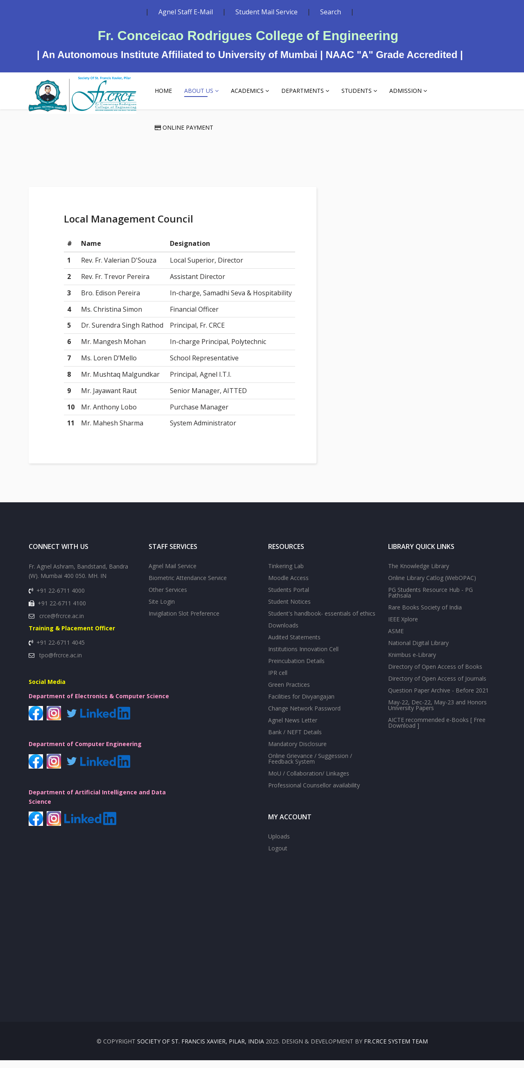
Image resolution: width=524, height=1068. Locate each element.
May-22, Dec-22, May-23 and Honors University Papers (437, 712)
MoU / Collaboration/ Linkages (308, 781)
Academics (247, 90)
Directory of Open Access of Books (435, 674)
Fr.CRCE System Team (396, 1049)
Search (330, 11)
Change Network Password (304, 716)
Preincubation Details (296, 668)
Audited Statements (294, 645)
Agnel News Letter (292, 728)
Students (356, 90)
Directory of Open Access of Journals (437, 686)
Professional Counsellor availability (314, 793)
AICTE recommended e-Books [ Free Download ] (437, 730)
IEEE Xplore (403, 627)
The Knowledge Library (418, 574)
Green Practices (289, 692)
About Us (198, 90)
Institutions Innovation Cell (303, 657)
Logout (277, 856)
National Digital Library (418, 650)
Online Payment (184, 127)
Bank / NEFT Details (295, 740)
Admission (405, 90)
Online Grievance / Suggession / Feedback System (310, 766)
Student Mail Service (266, 11)
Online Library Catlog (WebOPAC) (432, 585)
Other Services (168, 597)
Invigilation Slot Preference (184, 621)
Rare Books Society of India (425, 615)
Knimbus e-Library (412, 662)
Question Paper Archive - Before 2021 (438, 698)
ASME (396, 639)
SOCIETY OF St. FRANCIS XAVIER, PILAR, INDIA (200, 1049)
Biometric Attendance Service (188, 585)
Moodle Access (288, 585)
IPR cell (277, 680)
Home (163, 90)
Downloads (283, 633)
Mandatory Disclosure (297, 751)
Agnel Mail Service (172, 574)
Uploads (279, 844)
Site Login (162, 609)
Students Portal (288, 597)
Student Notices (289, 609)
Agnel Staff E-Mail (185, 11)
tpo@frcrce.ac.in (60, 663)
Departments (302, 90)
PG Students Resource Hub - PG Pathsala (430, 600)
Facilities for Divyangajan (301, 704)
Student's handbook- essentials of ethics (321, 621)
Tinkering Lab (286, 574)
